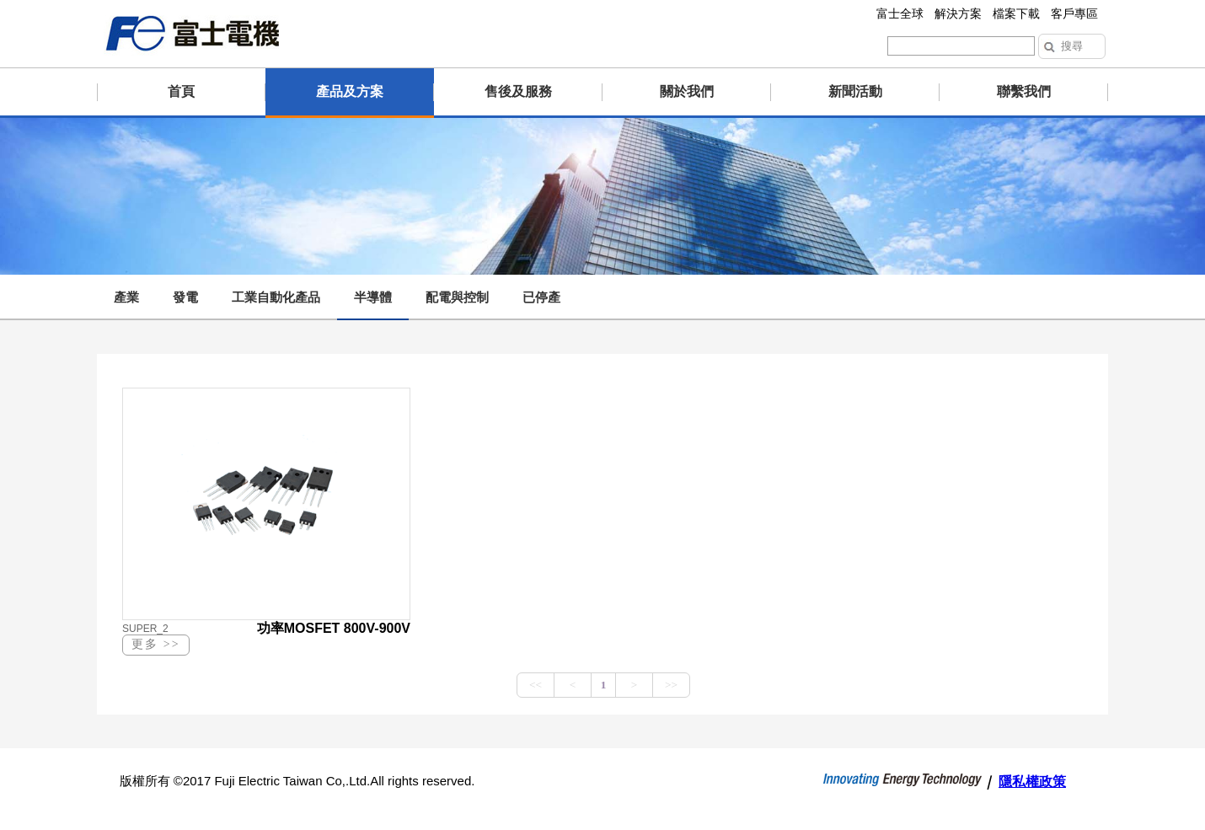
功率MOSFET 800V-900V (333, 628)
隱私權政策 (1032, 781)
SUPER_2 (145, 629)
